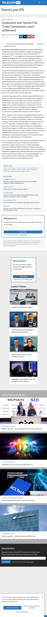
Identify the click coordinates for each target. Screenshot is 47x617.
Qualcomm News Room (12, 34)
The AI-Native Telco (8, 426)
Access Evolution (21, 168)
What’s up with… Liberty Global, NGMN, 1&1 (18, 536)
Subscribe (23, 232)
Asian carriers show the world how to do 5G (15, 189)
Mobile (14, 169)
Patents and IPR (12, 10)
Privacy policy (23, 234)
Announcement (31, 168)
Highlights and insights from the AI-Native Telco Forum (23, 380)
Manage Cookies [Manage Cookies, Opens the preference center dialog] (22, 612)
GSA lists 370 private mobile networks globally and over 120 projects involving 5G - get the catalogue (20, 195)
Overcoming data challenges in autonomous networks (22, 331)
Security (6, 206)
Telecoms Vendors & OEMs (17, 171)
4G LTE (5, 168)
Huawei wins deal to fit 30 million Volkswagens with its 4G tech (21, 202)
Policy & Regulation (32, 169)
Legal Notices (12, 245)
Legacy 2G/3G (7, 169)
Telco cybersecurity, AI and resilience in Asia (21, 356)
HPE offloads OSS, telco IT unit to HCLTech (18, 500)
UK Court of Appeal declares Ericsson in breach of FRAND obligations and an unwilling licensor (20, 182)
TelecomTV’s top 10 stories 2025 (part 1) (17, 465)
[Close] (42, 597)
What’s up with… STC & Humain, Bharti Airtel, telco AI (22, 429)
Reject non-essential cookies (32, 606)
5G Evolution (11, 168)
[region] (22, 605)
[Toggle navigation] (43, 2)
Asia (37, 168)
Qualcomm (6, 171)
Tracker (28, 171)
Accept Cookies (12, 607)
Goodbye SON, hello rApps (21, 307)
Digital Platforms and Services (12, 498)
